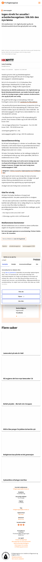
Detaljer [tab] (13, 264)
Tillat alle (21, 291)
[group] (21, 305)
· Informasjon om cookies (21, 545)
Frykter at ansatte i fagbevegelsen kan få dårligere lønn (21, 172)
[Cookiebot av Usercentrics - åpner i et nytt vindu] (33, 260)
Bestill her (21, 519)
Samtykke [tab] (5, 264)
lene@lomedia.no (6, 66)
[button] (36, 305)
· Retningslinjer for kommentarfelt (21, 541)
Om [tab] (37, 264)
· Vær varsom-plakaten (17, 559)
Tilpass (21, 296)
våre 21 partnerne (10, 272)
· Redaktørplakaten (16, 557)
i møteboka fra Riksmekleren (28, 102)
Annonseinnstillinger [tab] (25, 264)
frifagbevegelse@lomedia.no (21, 489)
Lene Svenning (6, 64)
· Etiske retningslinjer (21, 540)
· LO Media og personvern (21, 547)
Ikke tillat (21, 301)
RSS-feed (21, 514)
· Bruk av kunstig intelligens (21, 543)
